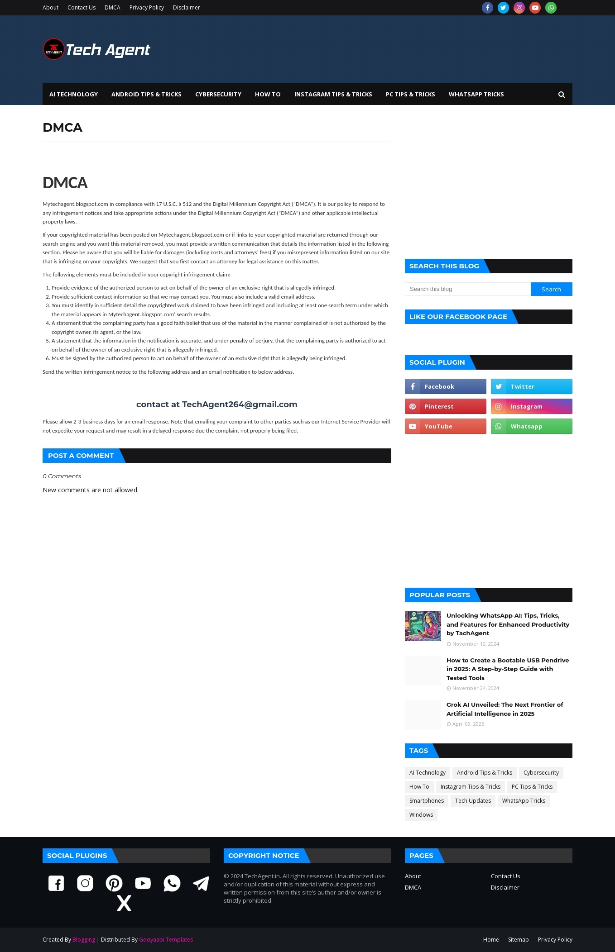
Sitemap (518, 939)
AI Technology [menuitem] (73, 94)
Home (491, 939)
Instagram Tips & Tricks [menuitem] (333, 94)
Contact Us (81, 7)
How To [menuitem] (268, 94)
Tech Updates (473, 800)
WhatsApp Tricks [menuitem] (476, 94)
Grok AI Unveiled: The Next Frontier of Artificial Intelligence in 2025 (505, 709)
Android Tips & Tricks (484, 772)
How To (419, 786)
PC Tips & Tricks (532, 786)
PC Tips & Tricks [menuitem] (410, 94)
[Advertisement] (488, 182)
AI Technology (427, 772)
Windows (421, 815)
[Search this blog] (468, 289)
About (50, 7)
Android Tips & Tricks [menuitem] (146, 94)
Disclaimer (186, 7)
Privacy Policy (147, 7)
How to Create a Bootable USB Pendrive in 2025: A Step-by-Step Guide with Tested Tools (508, 669)
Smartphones (426, 800)
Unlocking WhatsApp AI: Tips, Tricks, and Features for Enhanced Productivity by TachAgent (508, 624)
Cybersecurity (541, 772)
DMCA (112, 7)
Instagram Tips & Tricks (470, 786)
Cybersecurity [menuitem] (218, 94)
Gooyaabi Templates (166, 939)
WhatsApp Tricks (523, 800)
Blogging (83, 939)
